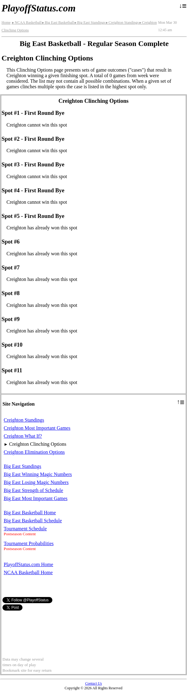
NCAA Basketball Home (28, 572)
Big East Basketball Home (30, 512)
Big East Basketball (58, 22)
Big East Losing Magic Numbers (36, 482)
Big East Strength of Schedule (33, 490)
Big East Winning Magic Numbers (38, 474)
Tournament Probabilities (29, 543)
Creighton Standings (122, 22)
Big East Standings (89, 22)
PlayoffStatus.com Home (28, 564)
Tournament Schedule (25, 528)
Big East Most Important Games (35, 498)
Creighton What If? (23, 436)
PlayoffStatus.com (38, 8)
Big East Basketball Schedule (33, 520)
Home (6, 22)
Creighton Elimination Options (34, 452)
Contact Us (93, 683)
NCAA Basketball (26, 22)
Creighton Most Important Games (37, 428)
